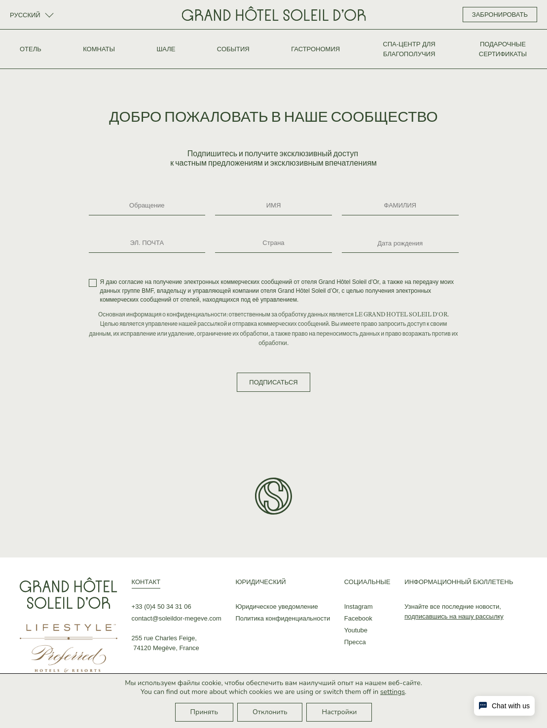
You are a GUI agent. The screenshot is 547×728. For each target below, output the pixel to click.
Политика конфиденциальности (282, 618)
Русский (26, 15)
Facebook (358, 618)
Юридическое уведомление (276, 606)
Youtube (355, 630)
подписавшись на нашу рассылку (454, 616)
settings (392, 692)
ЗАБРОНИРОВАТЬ (500, 14)
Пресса (355, 642)
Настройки (339, 712)
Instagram (358, 606)
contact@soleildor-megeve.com (176, 618)
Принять (204, 712)
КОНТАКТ (146, 582)
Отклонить (270, 712)
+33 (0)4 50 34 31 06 (161, 606)
